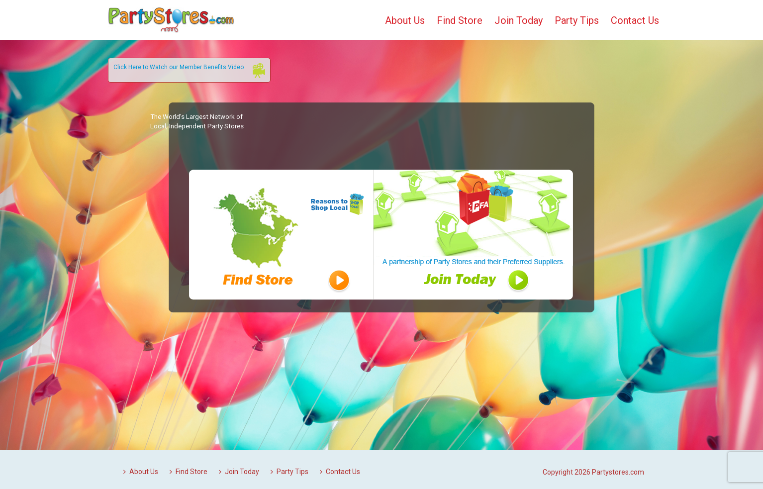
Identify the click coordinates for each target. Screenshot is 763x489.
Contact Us (635, 20)
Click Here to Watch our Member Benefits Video (178, 67)
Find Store (459, 20)
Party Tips (577, 20)
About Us (405, 20)
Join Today (518, 20)
